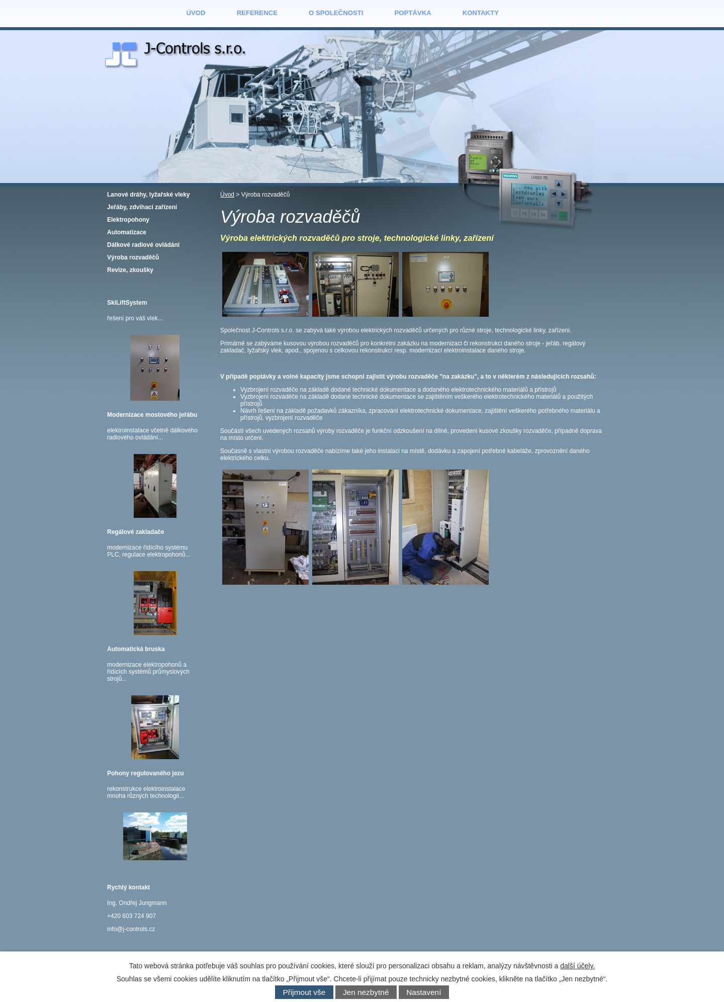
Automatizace (126, 232)
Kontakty (481, 13)
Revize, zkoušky (130, 270)
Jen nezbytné (366, 992)
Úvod (196, 13)
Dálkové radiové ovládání (143, 244)
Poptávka (412, 13)
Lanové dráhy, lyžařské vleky (148, 194)
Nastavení (423, 992)
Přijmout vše (304, 992)
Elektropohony (128, 219)
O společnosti (336, 13)
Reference (257, 13)
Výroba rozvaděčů (133, 257)
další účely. (577, 966)
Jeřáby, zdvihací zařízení (142, 207)
